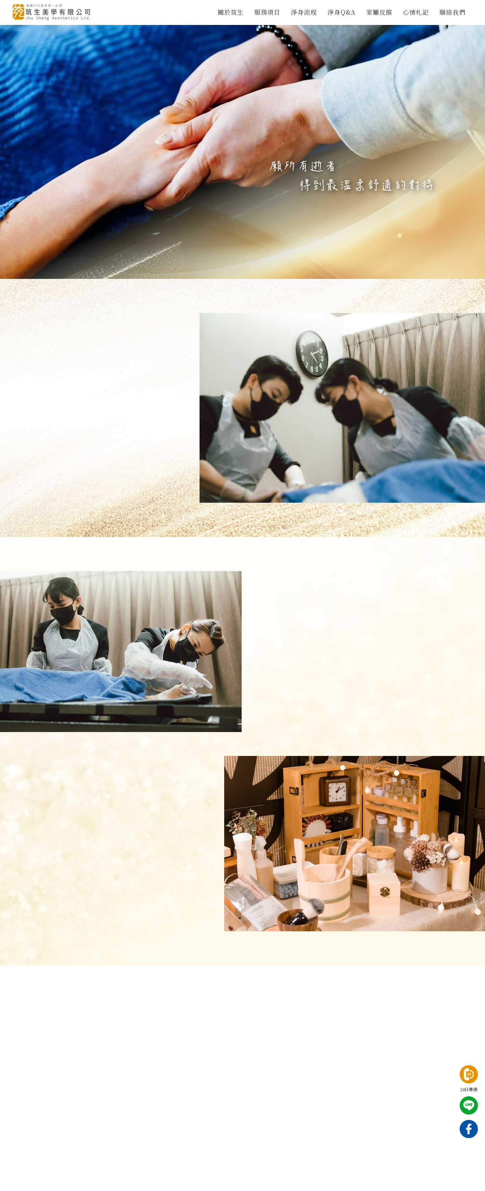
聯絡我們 (452, 12)
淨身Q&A (342, 12)
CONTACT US (65, 469)
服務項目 (267, 12)
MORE (331, 699)
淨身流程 (304, 12)
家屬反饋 (379, 12)
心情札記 (416, 12)
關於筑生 (231, 12)
